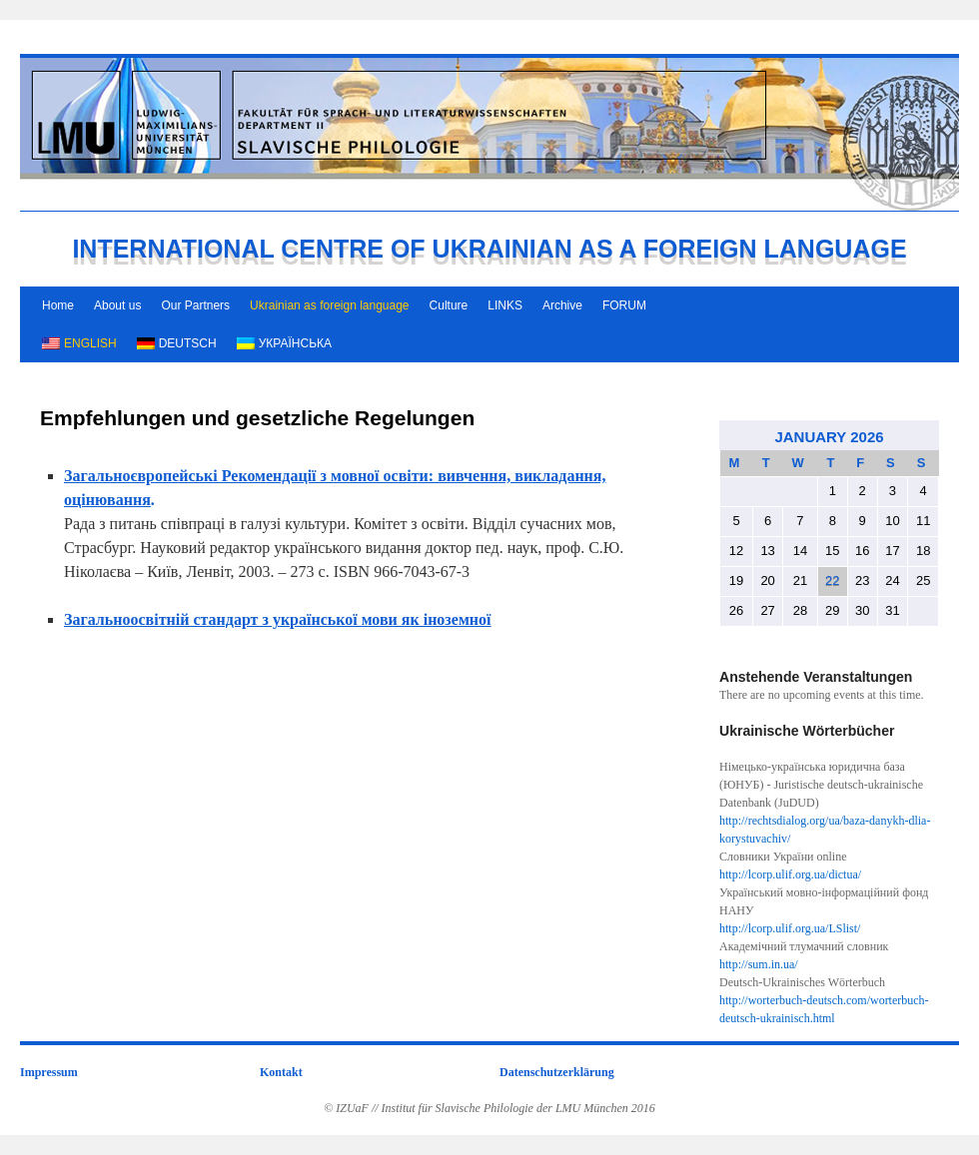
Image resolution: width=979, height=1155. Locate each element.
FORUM (624, 305)
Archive (562, 305)
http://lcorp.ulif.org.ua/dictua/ (790, 874)
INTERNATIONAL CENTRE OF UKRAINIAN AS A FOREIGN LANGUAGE (489, 249)
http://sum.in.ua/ (758, 964)
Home (58, 305)
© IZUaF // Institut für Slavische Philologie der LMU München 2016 (489, 1108)
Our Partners (195, 305)
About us (117, 305)
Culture (449, 305)
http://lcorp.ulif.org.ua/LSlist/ (789, 928)
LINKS (505, 305)
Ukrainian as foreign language (329, 305)
